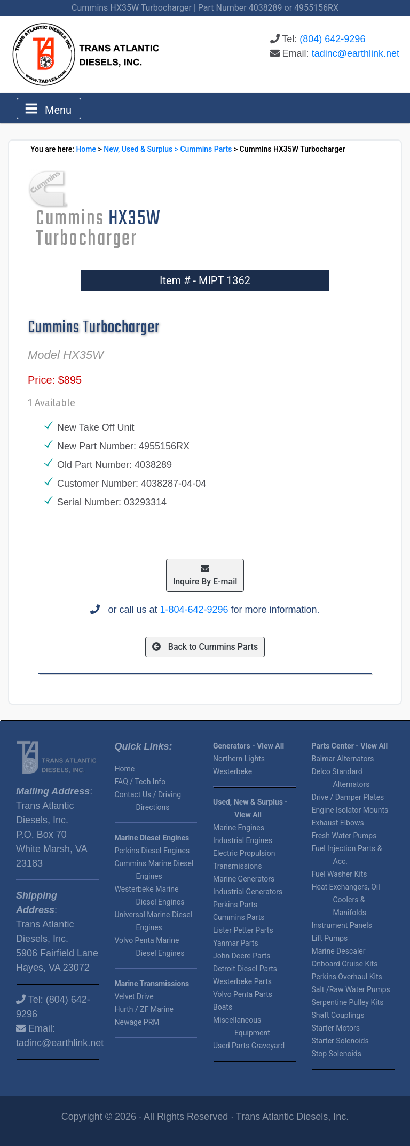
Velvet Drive (134, 996)
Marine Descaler (339, 951)
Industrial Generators (247, 891)
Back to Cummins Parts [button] (205, 647)
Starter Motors (336, 1028)
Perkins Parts (235, 904)
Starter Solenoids (340, 1040)
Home (86, 149)
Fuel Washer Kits (339, 874)
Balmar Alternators (343, 758)
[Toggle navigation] (49, 108)
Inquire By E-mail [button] (205, 575)
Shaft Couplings (338, 1015)
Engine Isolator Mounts (350, 810)
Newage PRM (137, 1022)
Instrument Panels (342, 925)
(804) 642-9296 (332, 39)
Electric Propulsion (244, 853)
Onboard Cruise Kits (345, 964)
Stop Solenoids (336, 1053)
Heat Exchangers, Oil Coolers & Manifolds (346, 900)
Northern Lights (239, 758)
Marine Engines (238, 827)
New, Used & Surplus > (142, 149)
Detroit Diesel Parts (245, 968)
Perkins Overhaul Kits (347, 976)
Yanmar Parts (235, 943)
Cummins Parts (206, 149)
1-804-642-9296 (194, 609)
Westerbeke (232, 771)
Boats (222, 1007)
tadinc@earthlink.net (355, 53)
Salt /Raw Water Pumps (351, 989)
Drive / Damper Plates (348, 797)
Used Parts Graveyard (249, 1045)
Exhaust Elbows (338, 822)
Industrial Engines (242, 840)
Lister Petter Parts (243, 930)
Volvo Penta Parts (242, 994)
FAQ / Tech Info (140, 781)
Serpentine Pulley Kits (348, 1002)
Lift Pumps (330, 938)
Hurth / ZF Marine (144, 1009)
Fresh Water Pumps (344, 835)
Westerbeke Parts (242, 981)
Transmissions (237, 866)
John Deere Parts (241, 956)
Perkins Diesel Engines (152, 850)
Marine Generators (243, 879)
